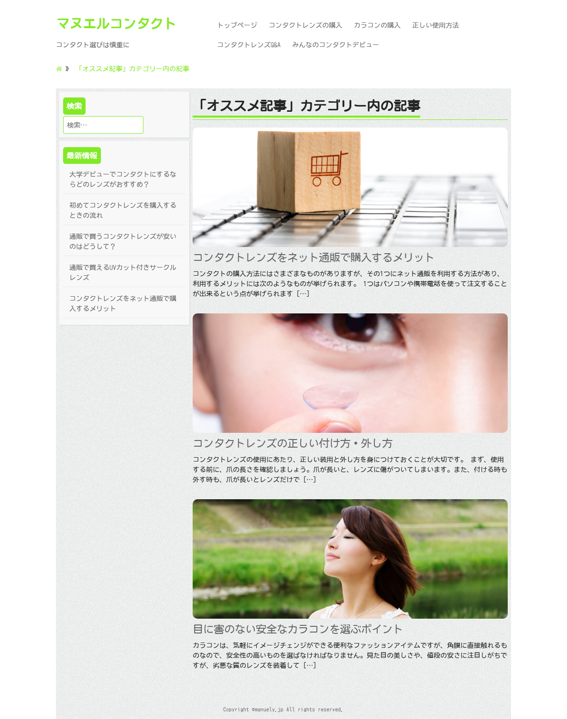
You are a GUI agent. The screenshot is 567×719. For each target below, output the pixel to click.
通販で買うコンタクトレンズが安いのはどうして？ (122, 241)
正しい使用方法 (435, 25)
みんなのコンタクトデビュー (335, 45)
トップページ (237, 25)
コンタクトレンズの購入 (305, 25)
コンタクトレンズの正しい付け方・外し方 (293, 443)
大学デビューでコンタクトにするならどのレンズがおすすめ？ (122, 179)
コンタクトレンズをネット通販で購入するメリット (122, 303)
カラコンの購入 (377, 25)
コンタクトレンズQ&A (249, 45)
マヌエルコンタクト (116, 23)
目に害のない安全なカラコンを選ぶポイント (298, 628)
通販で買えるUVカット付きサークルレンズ (122, 272)
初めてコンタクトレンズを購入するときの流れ (122, 210)
